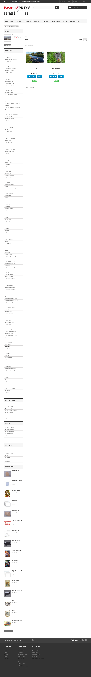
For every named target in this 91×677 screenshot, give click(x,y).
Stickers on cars (9, 344)
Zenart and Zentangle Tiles (11, 351)
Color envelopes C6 (10, 287)
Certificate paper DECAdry (11, 298)
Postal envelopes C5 (10, 267)
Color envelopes (9, 285)
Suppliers (8, 445)
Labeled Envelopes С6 (11, 256)
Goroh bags (8, 324)
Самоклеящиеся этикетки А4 (12, 329)
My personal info (36, 654)
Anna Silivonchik (9, 92)
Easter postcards (9, 81)
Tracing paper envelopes (11, 305)
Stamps (18, 21)
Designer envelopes (10, 278)
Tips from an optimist (10, 133)
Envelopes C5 (15, 510)
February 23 (8, 177)
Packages (45, 21)
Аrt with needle (9, 131)
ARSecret (8, 457)
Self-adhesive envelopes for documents (11, 308)
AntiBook (8, 455)
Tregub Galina (9, 435)
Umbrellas (8, 169)
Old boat (35, 68)
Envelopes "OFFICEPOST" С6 (17, 501)
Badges (8, 353)
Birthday (8, 79)
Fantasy (8, 212)
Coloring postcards (10, 184)
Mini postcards (9, 66)
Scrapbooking (9, 357)
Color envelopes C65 (10, 289)
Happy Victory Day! (10, 118)
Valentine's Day (9, 127)
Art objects (8, 243)
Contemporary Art (10, 83)
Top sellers (9, 467)
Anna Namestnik (9, 433)
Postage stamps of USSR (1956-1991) (12, 249)
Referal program (9, 414)
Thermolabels (9, 342)
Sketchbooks (9, 372)
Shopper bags (9, 359)
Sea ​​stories (8, 74)
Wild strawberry (56, 68)
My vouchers (35, 656)
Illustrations (8, 63)
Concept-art (8, 140)
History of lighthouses (10, 149)
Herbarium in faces (10, 175)
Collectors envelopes (10, 313)
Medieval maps (9, 193)
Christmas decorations (11, 368)
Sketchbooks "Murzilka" (11, 388)
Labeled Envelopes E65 (11, 259)
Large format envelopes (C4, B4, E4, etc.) (12, 271)
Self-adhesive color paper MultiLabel (11, 336)
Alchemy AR (8, 61)
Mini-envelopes (9, 311)
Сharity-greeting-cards (11, 191)
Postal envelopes (10, 265)
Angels (7, 199)
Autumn (8, 158)
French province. (9, 88)
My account (36, 646)
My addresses (35, 652)
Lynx (13, 610)
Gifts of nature (9, 72)
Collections (8, 57)
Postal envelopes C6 (10, 261)
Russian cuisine (16, 490)
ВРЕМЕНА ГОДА (10, 151)
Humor (7, 230)
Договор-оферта (10, 412)
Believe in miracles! (10, 147)
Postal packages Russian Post (12, 318)
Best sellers (20, 652)
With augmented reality (11, 166)
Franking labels (9, 340)
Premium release (9, 381)
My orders (34, 648)
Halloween (8, 228)
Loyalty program (9, 406)
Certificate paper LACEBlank (12, 300)
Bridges (8, 164)
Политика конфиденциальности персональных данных (23, 667)
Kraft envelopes (9, 276)
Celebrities (8, 237)
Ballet (7, 197)
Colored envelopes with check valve (12, 295)
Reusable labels (9, 333)
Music (7, 120)
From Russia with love (10, 122)
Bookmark (8, 394)
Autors (8, 423)
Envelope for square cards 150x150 (17, 481)
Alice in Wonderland (10, 138)
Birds (7, 232)
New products (21, 650)
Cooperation (9, 408)
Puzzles (8, 241)
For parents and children (11, 370)
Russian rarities (9, 208)
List (86, 39)
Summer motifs (9, 155)
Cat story (8, 206)
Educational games (10, 375)
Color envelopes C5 (10, 291)
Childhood (8, 195)
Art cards (8, 348)
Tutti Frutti (55, 21)
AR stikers (8, 390)
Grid (84, 39)
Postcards (9, 21)
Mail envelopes (9, 274)
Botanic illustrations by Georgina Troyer (12, 108)
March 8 (8, 125)
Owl (13, 600)
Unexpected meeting (17, 620)
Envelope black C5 (16, 540)
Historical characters (10, 136)
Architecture (8, 173)
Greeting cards (9, 361)
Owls (7, 186)
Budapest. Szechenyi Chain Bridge (17, 35)
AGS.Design (9, 451)
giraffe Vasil (8, 201)
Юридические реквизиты (11, 410)
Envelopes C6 (15, 470)
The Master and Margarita (11, 94)
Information (10, 400)
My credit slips (35, 650)
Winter (7, 160)
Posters (8, 364)
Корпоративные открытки (11, 180)
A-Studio (8, 448)
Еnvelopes (27, 21)
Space (7, 129)
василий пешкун (9, 90)
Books (7, 377)
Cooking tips (9, 162)
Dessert (8, 204)
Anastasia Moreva (10, 429)
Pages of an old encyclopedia (12, 226)
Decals (36, 21)
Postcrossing (9, 142)
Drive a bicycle (9, 144)
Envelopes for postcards (11, 280)
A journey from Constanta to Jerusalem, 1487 (11, 115)
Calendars (8, 366)
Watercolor (8, 234)
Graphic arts (8, 223)
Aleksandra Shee (10, 427)
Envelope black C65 (17, 590)
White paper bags (10, 322)
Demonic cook (15, 580)
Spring (7, 153)
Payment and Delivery (71, 21)
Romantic (8, 221)
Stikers (7, 379)
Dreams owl (15, 560)
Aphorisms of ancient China (12, 188)
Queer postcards (9, 96)
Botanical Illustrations (10, 70)
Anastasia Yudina (10, 431)
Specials (20, 648)
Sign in (84, 1)
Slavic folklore (9, 210)
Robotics (8, 386)
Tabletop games (9, 383)
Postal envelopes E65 (10, 263)
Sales (7, 31)
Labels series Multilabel (11, 331)
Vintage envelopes (10, 283)
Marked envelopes (10, 254)
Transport (8, 182)
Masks (7, 355)
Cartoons (8, 217)
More (26, 36)
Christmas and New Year (11, 59)
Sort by (26, 39)
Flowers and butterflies (11, 68)
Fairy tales (8, 171)
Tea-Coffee (8, 219)
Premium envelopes (10, 302)
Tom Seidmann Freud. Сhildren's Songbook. (12, 104)
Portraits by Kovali (10, 85)
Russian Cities (9, 77)
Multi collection (9, 239)
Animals (8, 215)
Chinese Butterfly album (11, 112)
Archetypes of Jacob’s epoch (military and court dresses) (11, 100)
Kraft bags (8, 320)
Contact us (62, 1)
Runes (7, 392)
